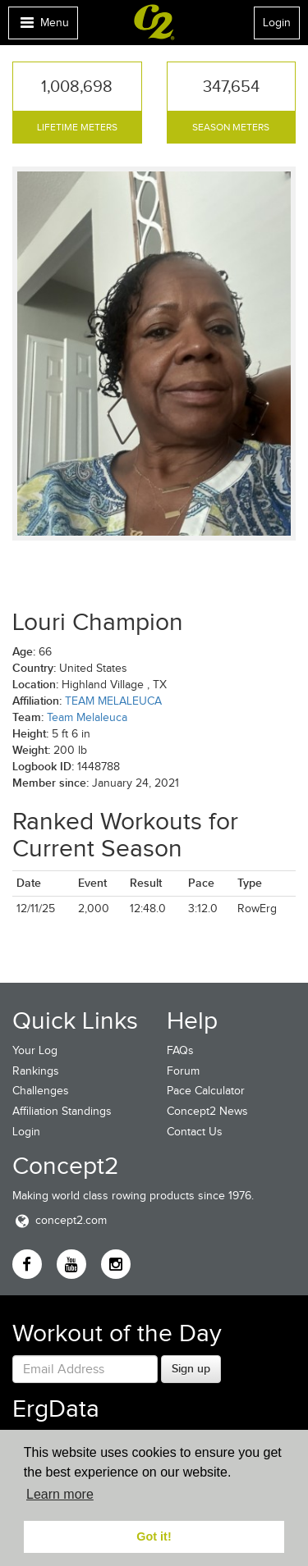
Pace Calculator (206, 1090)
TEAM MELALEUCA (113, 701)
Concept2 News (207, 1111)
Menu (42, 26)
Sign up (191, 1368)
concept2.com (59, 1220)
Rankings (35, 1071)
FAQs (180, 1050)
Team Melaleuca (87, 717)
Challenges (40, 1090)
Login (277, 22)
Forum (183, 1071)
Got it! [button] (153, 1536)
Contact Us (195, 1131)
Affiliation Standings (62, 1111)
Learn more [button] (60, 1494)
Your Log (34, 1050)
